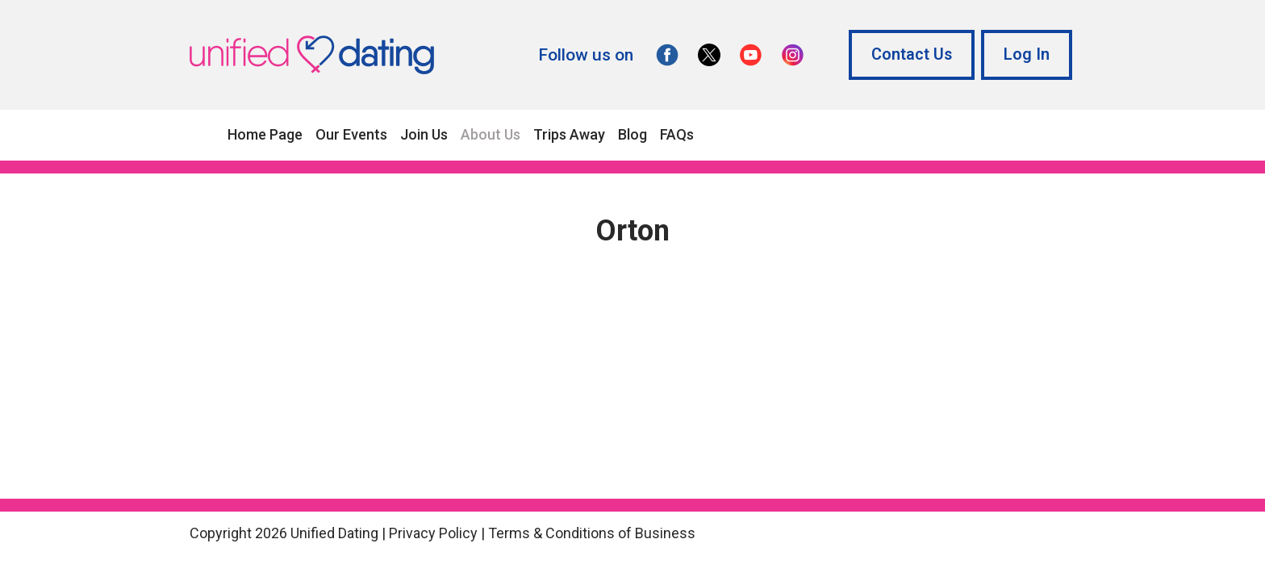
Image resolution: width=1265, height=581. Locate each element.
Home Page (265, 134)
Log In (1027, 54)
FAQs (677, 134)
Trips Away (569, 134)
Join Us (424, 134)
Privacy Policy (433, 533)
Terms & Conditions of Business (591, 533)
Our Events (351, 134)
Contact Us (911, 54)
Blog (632, 134)
